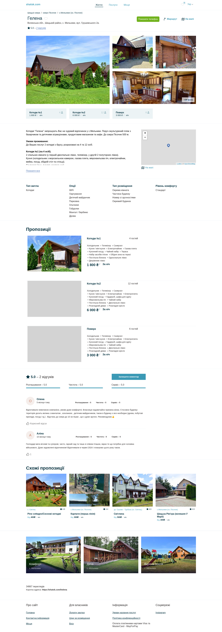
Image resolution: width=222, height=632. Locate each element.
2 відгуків (41, 28)
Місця (127, 5)
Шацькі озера (33, 13)
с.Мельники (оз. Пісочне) (70, 13)
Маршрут (170, 19)
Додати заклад (77, 612)
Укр (190, 4)
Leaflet (179, 164)
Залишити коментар (129, 377)
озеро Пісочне (49, 13)
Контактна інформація (37, 618)
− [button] (145, 137)
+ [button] (145, 133)
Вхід (71, 623)
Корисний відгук (36, 423)
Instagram (161, 612)
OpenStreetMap (189, 164)
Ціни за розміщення (79, 618)
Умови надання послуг (124, 612)
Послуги (113, 5)
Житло (99, 5)
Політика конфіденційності (126, 618)
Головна (30, 612)
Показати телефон (148, 19)
